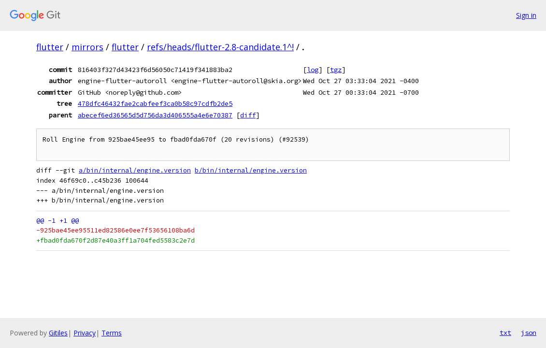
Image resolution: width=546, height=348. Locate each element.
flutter (49, 47)
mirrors (87, 47)
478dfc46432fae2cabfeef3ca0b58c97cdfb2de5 (155, 103)
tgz (336, 69)
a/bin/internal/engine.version (135, 170)
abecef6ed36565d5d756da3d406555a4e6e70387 (155, 115)
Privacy (84, 332)
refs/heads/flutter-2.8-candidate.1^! (220, 47)
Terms (111, 332)
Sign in (526, 15)
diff (248, 115)
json (528, 332)
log (312, 69)
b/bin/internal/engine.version (251, 170)
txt (505, 332)
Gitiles (58, 332)
